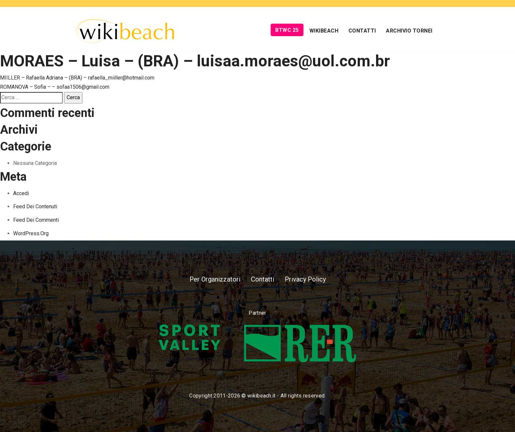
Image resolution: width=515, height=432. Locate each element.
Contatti (362, 31)
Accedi (21, 193)
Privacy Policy (305, 279)
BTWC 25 (287, 30)
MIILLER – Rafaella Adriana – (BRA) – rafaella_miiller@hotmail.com (77, 78)
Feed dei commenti (36, 220)
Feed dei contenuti (35, 206)
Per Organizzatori (215, 279)
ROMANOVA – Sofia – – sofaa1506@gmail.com (54, 87)
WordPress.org (31, 233)
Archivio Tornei (409, 31)
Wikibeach (324, 31)
